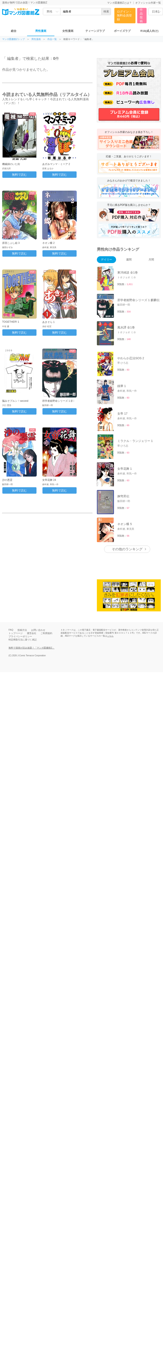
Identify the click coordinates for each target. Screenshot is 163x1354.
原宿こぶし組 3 (11, 242)
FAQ (11, 629)
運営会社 (31, 633)
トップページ (16, 633)
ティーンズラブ (95, 30)
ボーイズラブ (122, 30)
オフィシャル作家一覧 (148, 2)
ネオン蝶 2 (48, 242)
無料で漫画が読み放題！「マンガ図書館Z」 (32, 647)
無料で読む (19, 174)
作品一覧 (52, 39)
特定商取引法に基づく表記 (23, 639)
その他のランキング (127, 549)
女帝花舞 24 (49, 479)
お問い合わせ (38, 630)
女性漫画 (67, 30)
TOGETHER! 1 (10, 321)
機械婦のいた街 (11, 164)
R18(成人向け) (149, 30)
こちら (110, 636)
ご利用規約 (46, 633)
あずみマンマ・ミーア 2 (56, 164)
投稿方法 (22, 630)
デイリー (106, 259)
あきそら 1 (48, 322)
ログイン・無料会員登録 (124, 15)
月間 (151, 259)
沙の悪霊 (7, 479)
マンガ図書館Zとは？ (119, 2)
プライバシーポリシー (20, 636)
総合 (13, 30)
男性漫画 (40, 30)
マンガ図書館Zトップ (13, 39)
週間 (129, 259)
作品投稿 (141, 15)
